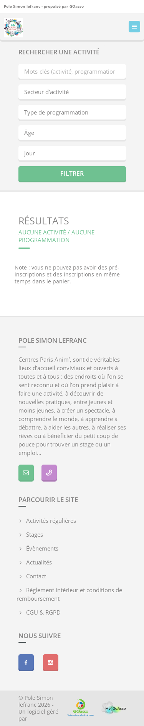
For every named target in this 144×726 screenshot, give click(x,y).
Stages (34, 534)
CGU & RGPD (43, 612)
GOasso (77, 6)
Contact (36, 576)
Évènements (42, 548)
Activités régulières (51, 520)
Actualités (39, 562)
